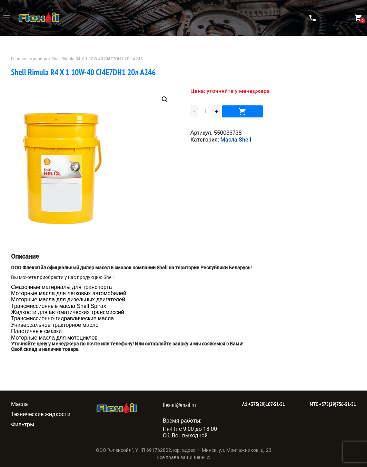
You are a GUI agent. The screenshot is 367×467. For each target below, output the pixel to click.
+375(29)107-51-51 (266, 404)
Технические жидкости (40, 414)
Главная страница (29, 58)
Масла (19, 404)
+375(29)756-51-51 (337, 404)
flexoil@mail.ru (179, 405)
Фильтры (22, 424)
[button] (165, 99)
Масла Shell (235, 139)
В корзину (242, 111)
